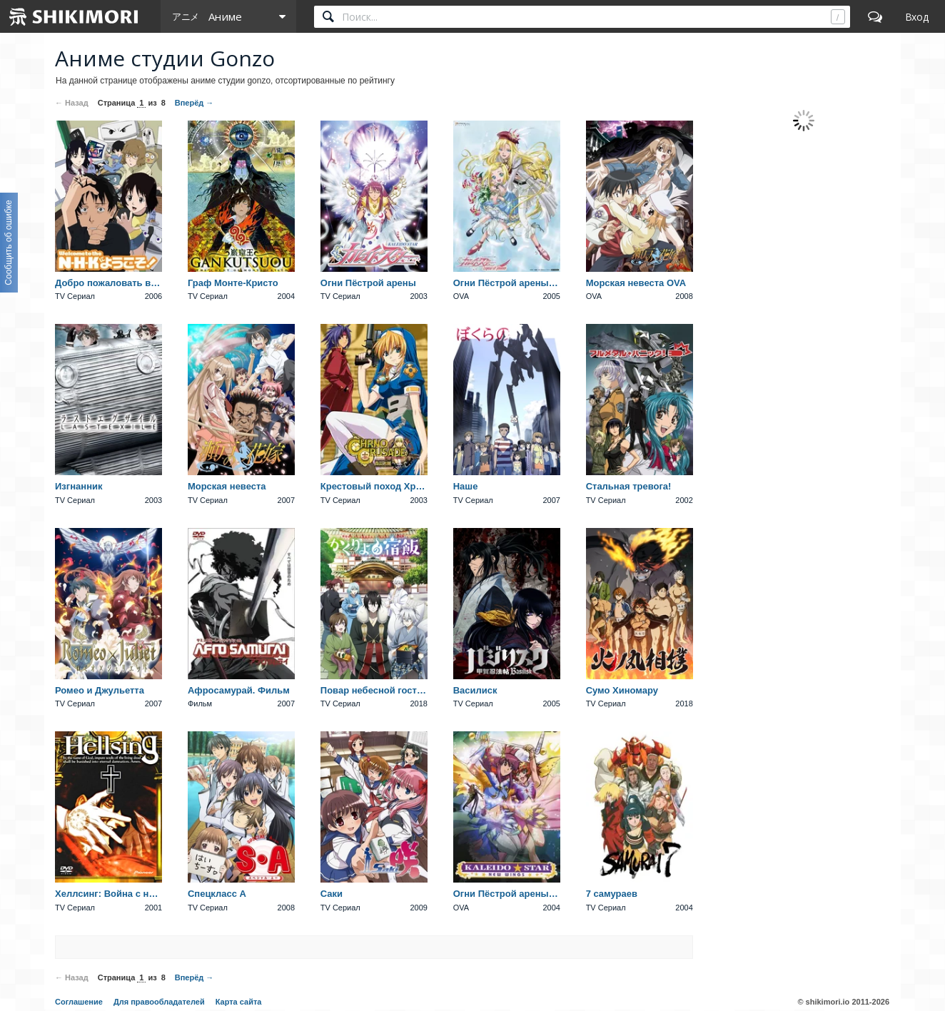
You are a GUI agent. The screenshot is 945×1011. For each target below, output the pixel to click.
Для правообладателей (159, 1001)
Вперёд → (194, 102)
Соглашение (79, 1001)
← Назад (72, 102)
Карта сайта (239, 1001)
